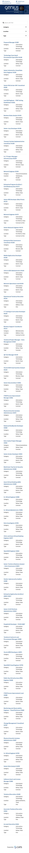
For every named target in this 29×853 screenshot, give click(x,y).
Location (15, 31)
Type (15, 36)
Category (15, 27)
